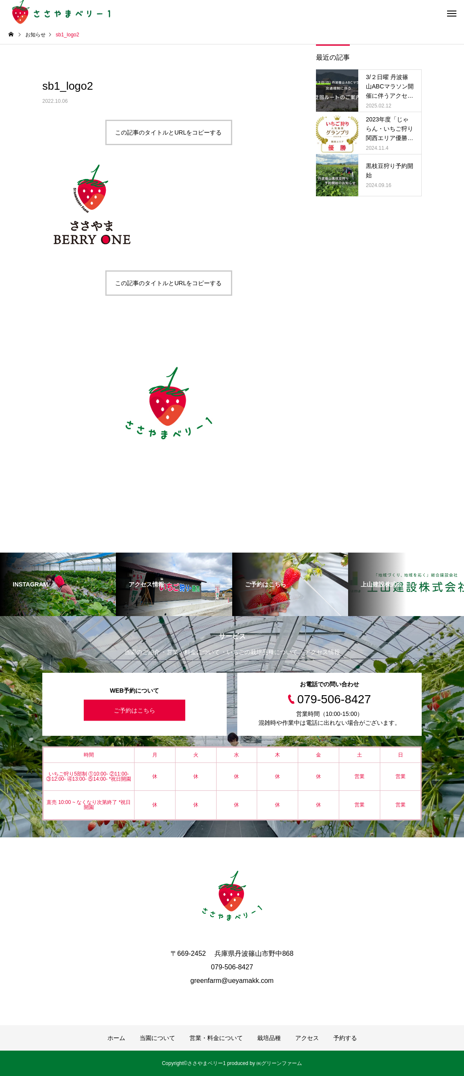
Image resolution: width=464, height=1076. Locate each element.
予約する (345, 1038)
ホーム (116, 1038)
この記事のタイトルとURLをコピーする (168, 132)
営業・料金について (216, 1038)
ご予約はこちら (134, 710)
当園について (157, 1038)
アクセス (307, 1038)
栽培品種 (269, 1038)
